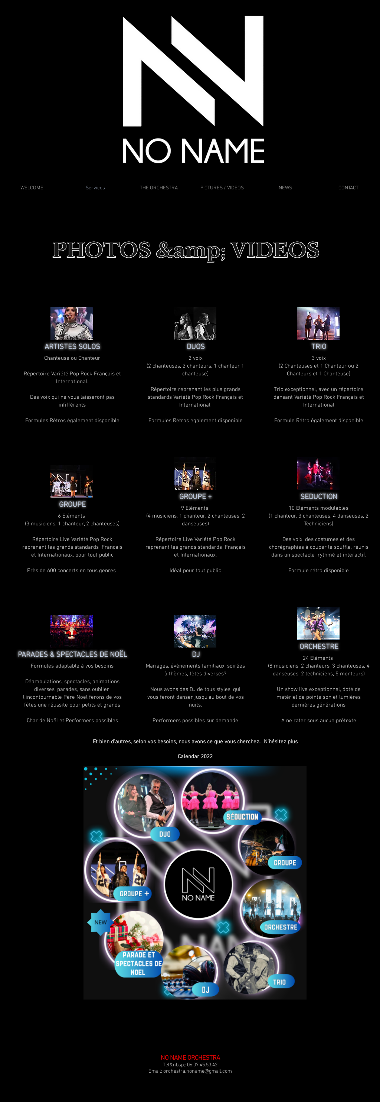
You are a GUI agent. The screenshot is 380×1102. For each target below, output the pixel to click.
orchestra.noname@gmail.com (197, 1071)
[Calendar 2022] (195, 756)
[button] (195, 741)
